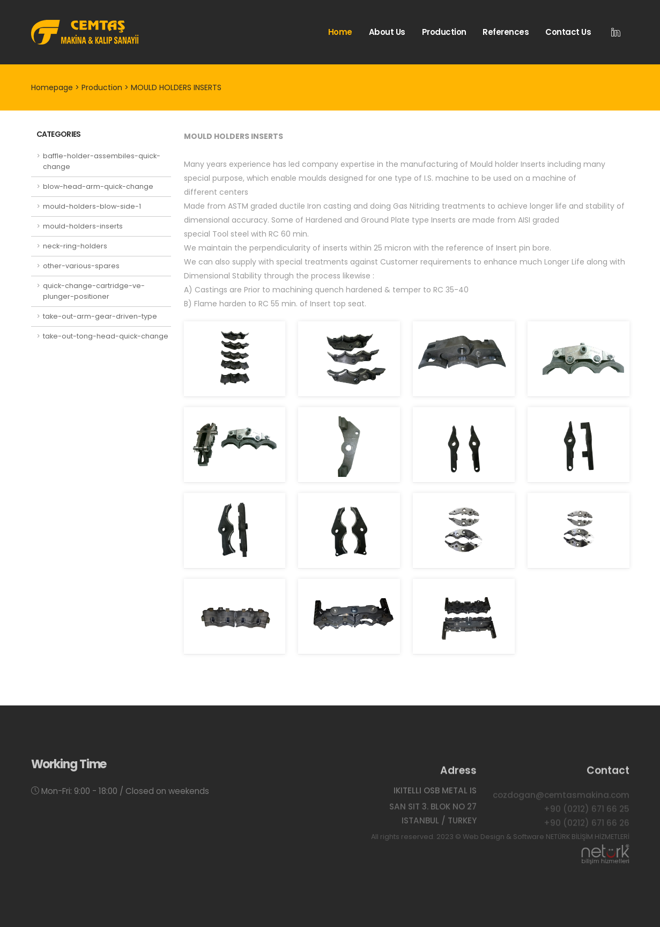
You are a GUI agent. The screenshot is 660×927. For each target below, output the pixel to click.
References (506, 32)
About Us (387, 32)
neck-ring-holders (75, 246)
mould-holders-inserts (83, 226)
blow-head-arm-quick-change (98, 186)
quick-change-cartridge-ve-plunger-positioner (94, 291)
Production (444, 32)
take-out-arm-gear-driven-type (100, 316)
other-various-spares (81, 265)
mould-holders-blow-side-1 (92, 206)
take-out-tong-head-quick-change (105, 336)
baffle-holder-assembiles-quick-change (101, 161)
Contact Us (568, 32)
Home (340, 32)
